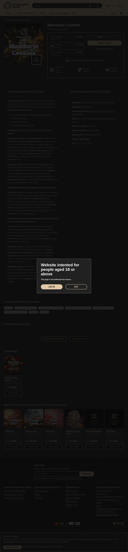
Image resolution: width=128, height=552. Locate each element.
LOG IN (51, 287)
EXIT (76, 287)
